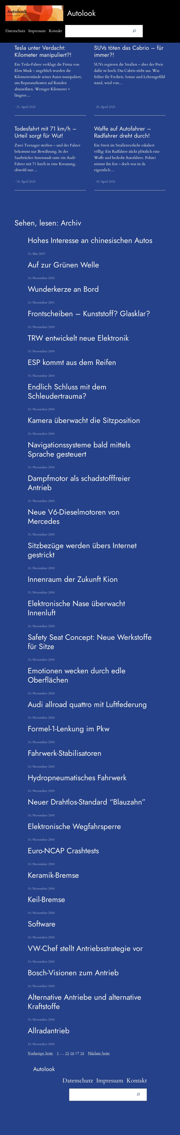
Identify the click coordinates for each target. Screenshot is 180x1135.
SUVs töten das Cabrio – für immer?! (129, 51)
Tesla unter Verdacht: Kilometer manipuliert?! (43, 51)
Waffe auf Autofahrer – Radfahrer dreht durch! (122, 132)
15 (67, 1053)
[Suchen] (134, 31)
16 (72, 1053)
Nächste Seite (99, 1053)
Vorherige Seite (40, 1053)
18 (82, 1053)
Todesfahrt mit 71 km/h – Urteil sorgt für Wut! (45, 132)
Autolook (81, 13)
